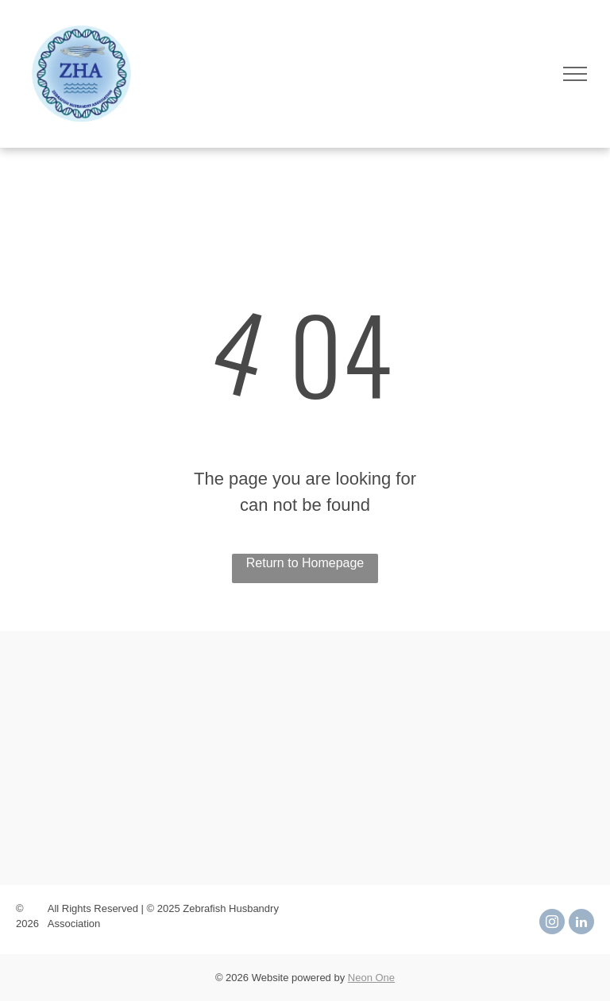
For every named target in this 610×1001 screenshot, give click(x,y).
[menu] (575, 74)
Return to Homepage (305, 563)
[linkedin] (581, 923)
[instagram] (552, 923)
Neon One (371, 978)
